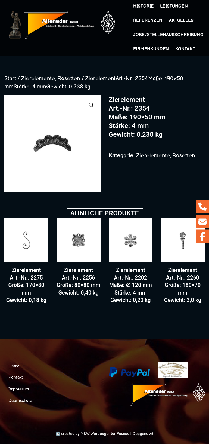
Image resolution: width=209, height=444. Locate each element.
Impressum (18, 389)
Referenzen (148, 20)
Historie (143, 6)
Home (14, 366)
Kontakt (185, 49)
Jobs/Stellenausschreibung (168, 35)
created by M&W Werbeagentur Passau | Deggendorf (104, 433)
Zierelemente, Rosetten (50, 78)
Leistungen (175, 6)
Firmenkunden (151, 49)
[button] (189, 6)
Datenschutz (20, 400)
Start (10, 78)
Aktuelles (181, 20)
